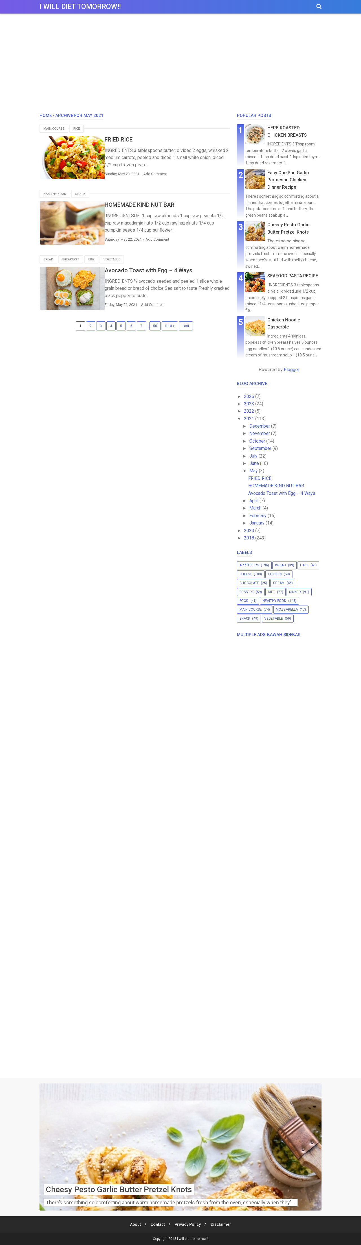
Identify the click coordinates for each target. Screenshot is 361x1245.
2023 (249, 403)
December (260, 426)
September (260, 448)
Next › (169, 326)
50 (155, 326)
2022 (249, 411)
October (257, 441)
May (254, 470)
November (260, 433)
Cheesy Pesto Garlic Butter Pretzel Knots (119, 1189)
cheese (245, 574)
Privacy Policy (188, 1224)
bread (48, 259)
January (257, 523)
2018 (249, 538)
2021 (249, 418)
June (254, 463)
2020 (249, 530)
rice (76, 128)
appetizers (249, 565)
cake (304, 565)
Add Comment (167, 174)
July (254, 456)
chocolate (249, 583)
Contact (157, 1224)
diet (271, 592)
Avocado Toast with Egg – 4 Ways (161, 270)
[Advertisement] (180, 64)
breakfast (70, 259)
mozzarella (287, 609)
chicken (275, 574)
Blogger (291, 369)
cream (279, 583)
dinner (295, 592)
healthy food (54, 194)
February (258, 515)
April (254, 500)
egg (91, 259)
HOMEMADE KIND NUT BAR (152, 204)
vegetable (112, 259)
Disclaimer (222, 1224)
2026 (249, 396)
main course (53, 128)
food (243, 601)
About (134, 1224)
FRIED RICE (131, 139)
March (256, 508)
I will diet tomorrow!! (80, 7)
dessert (246, 592)
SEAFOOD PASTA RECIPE (292, 275)
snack (80, 194)
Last (185, 326)
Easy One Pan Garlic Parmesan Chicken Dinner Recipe (288, 180)
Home (45, 115)
